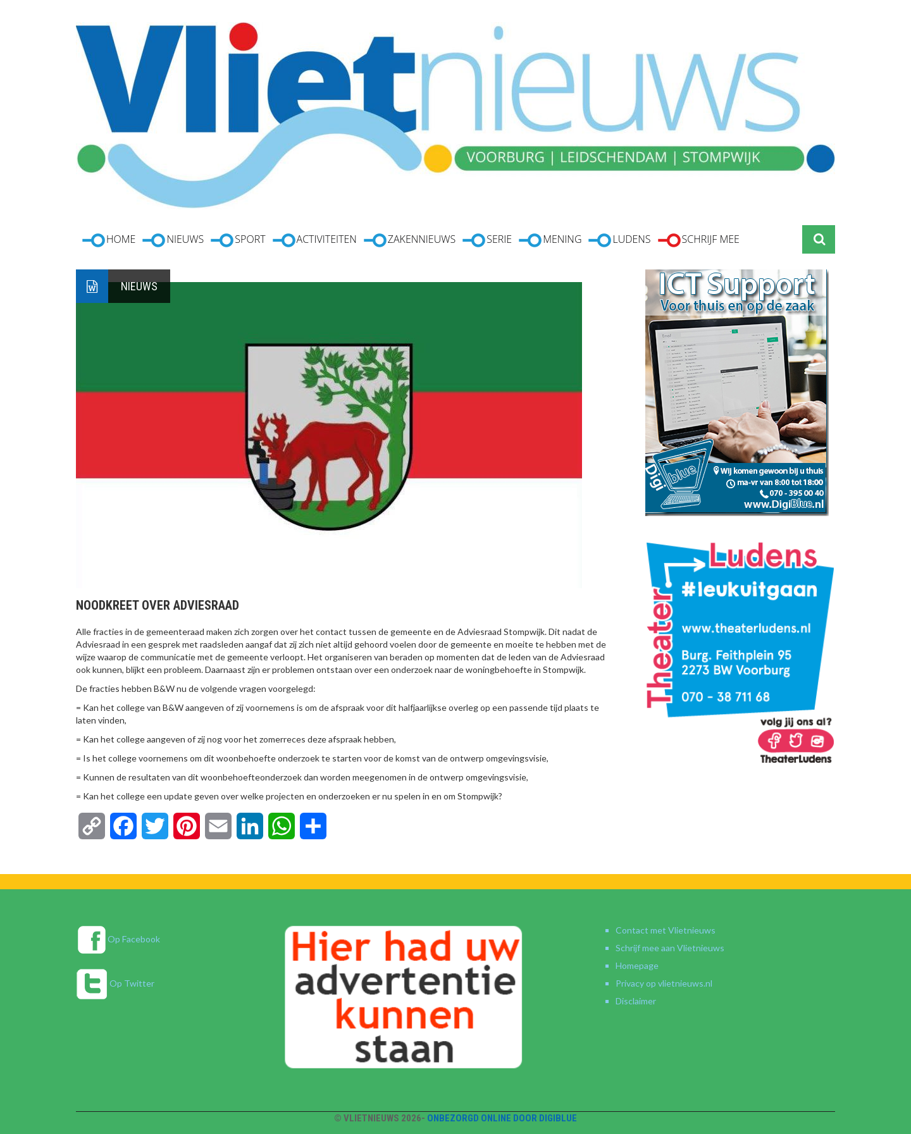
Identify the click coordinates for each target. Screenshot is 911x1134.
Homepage (637, 965)
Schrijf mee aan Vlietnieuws (670, 947)
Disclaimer (636, 1000)
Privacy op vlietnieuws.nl (664, 983)
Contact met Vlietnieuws (666, 930)
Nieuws (139, 286)
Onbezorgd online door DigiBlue (502, 1118)
